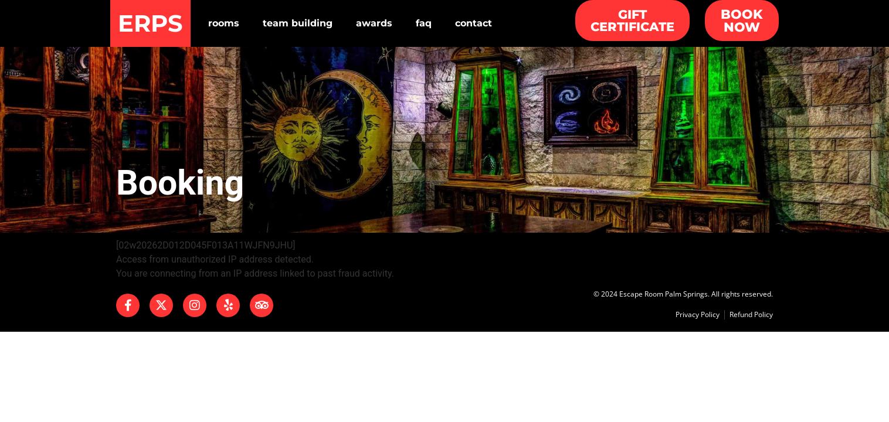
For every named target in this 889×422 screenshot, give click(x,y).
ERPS (150, 23)
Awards (374, 23)
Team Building (297, 23)
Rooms (223, 23)
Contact (473, 23)
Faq (424, 23)
